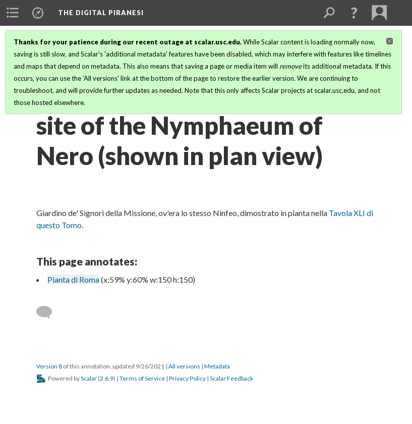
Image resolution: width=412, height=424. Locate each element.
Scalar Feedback (231, 378)
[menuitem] (12, 12)
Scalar (89, 378)
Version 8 (49, 366)
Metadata (217, 366)
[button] (354, 12)
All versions (184, 366)
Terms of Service (142, 378)
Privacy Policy (187, 378)
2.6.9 (106, 378)
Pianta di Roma (73, 279)
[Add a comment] (48, 312)
